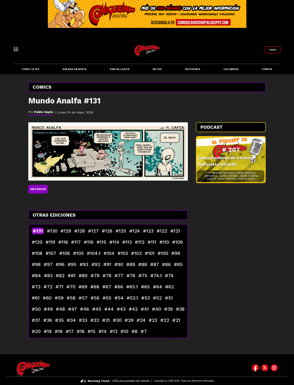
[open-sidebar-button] (16, 49)
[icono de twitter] (264, 368)
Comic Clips (30, 69)
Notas (157, 69)
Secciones (192, 69)
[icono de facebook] (255, 368)
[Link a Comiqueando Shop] (273, 49)
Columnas (231, 69)
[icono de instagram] (274, 368)
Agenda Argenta (74, 69)
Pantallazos (120, 69)
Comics (267, 69)
